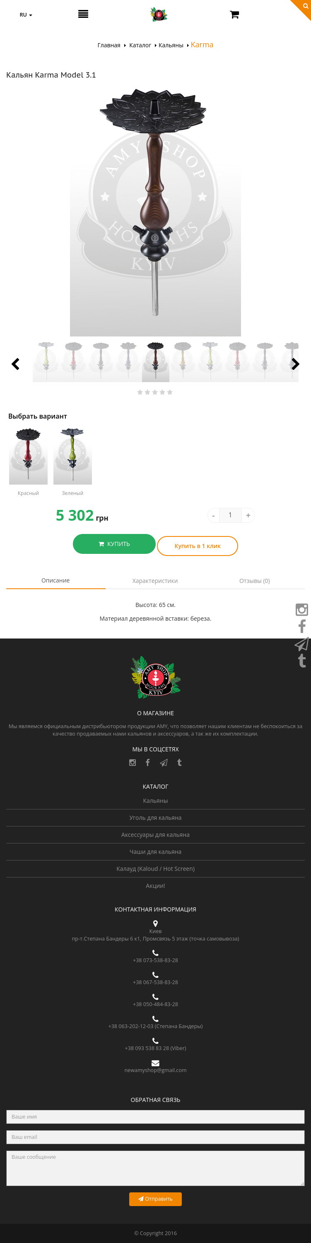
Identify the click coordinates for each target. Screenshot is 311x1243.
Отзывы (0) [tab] (254, 581)
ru (26, 14)
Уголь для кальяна (155, 817)
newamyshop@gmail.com (155, 1070)
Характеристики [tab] (155, 581)
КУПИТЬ (114, 544)
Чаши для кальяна (156, 851)
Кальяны (155, 800)
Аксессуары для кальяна (155, 834)
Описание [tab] (55, 580)
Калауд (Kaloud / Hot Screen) (155, 869)
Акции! (155, 886)
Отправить (155, 1198)
